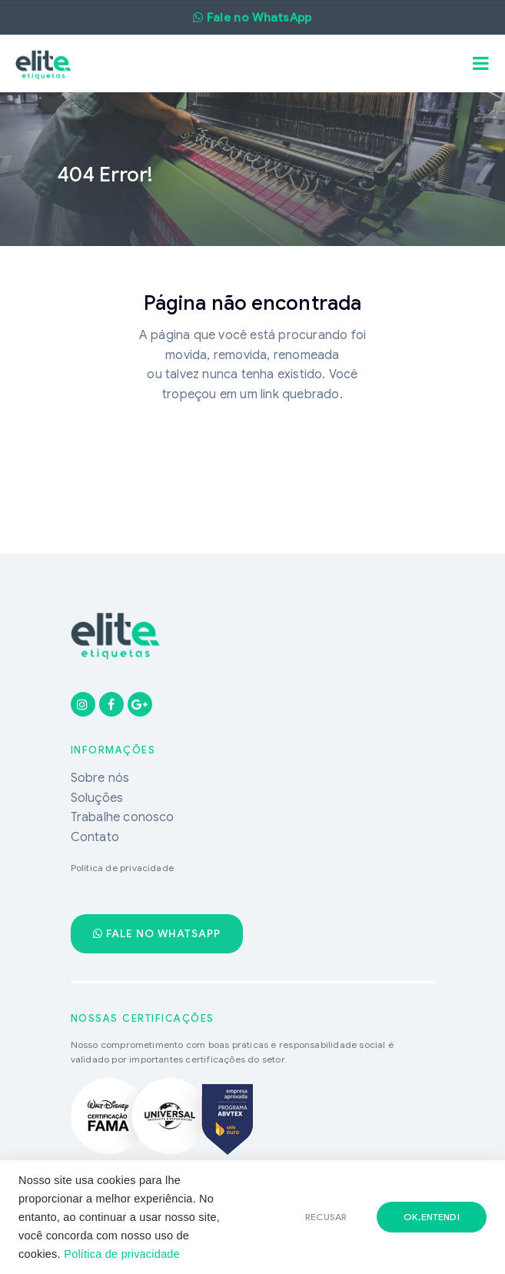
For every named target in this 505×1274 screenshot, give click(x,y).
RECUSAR (326, 1216)
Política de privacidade (122, 1254)
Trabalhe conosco (122, 817)
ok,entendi (432, 1216)
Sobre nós (100, 778)
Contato (95, 837)
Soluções (97, 798)
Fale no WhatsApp (157, 933)
